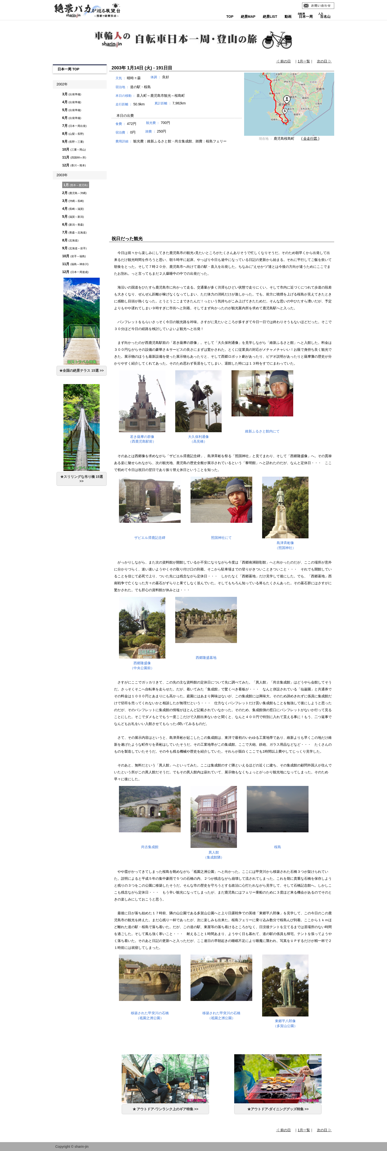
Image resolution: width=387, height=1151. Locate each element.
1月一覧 (304, 61)
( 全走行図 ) (310, 138)
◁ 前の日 (283, 61)
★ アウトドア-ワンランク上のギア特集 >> (165, 1109)
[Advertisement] (222, 185)
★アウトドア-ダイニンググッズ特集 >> (278, 1109)
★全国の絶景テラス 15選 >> (81, 370)
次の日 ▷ (324, 61)
